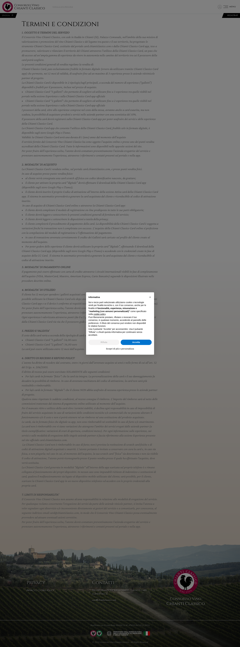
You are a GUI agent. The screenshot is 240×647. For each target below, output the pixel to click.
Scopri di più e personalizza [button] (120, 349)
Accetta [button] (136, 342)
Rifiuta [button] (104, 342)
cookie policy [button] (100, 314)
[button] (150, 297)
